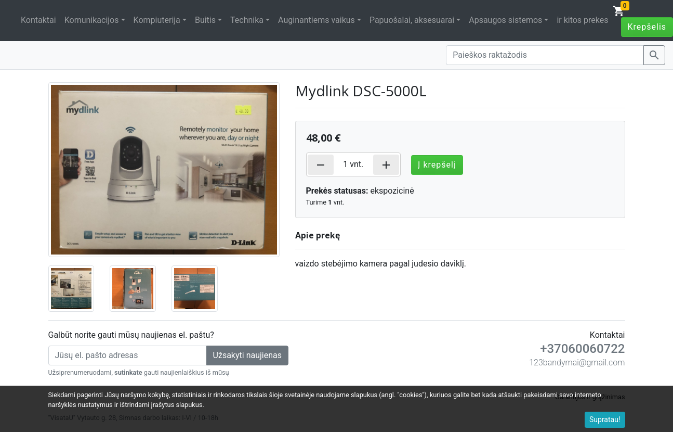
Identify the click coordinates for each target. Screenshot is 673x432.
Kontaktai (38, 20)
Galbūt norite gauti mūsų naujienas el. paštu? (131, 335)
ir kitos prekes (582, 20)
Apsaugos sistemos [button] (505, 20)
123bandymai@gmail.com (577, 362)
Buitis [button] (205, 20)
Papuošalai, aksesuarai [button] (412, 20)
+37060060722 (582, 348)
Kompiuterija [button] (157, 20)
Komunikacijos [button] (91, 20)
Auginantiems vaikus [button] (316, 20)
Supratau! (605, 419)
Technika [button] (246, 20)
